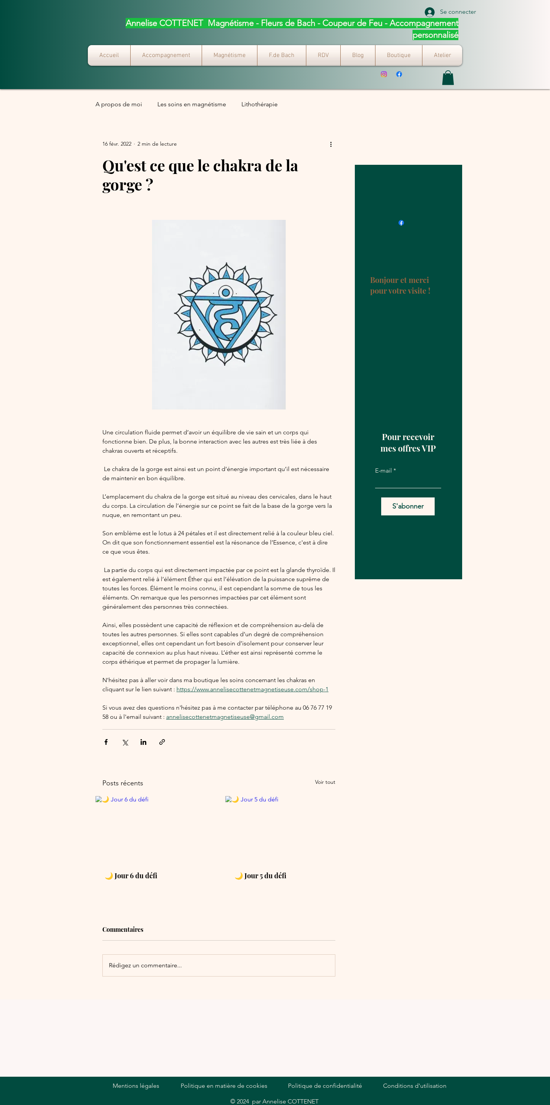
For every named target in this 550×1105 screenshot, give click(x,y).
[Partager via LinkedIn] (143, 742)
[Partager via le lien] (162, 742)
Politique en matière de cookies (224, 1085)
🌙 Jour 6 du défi (131, 875)
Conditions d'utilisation (414, 1085)
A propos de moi (118, 104)
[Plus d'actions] (330, 144)
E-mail (383, 471)
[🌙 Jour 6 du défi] (153, 829)
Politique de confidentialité (325, 1085)
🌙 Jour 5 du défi (260, 875)
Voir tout (325, 781)
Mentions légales (136, 1085)
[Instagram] (384, 74)
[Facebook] (399, 74)
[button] (448, 77)
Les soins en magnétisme (191, 104)
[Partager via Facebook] (106, 742)
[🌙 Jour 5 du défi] (283, 829)
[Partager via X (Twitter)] (124, 742)
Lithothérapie (259, 104)
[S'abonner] (408, 506)
